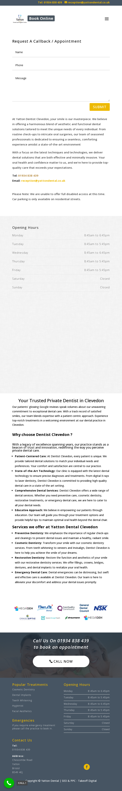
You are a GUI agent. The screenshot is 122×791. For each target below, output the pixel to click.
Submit (99, 107)
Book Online (41, 18)
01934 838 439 (28, 175)
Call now (63, 661)
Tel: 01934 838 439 (50, 2)
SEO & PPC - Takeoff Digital (79, 781)
